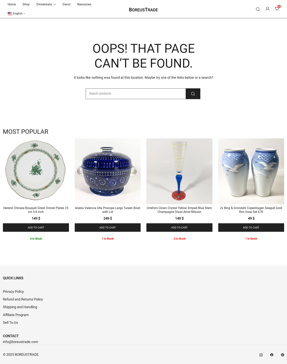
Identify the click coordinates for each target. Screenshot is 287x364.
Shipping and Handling (20, 307)
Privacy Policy (13, 292)
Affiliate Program (16, 315)
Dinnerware (44, 4)
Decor (66, 4)
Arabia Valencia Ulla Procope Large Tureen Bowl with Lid (107, 209)
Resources (84, 4)
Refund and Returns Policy (23, 299)
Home (12, 4)
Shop (26, 4)
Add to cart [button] (36, 227)
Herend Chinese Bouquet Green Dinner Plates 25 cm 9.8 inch (35, 209)
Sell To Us (10, 322)
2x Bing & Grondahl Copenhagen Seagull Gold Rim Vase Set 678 (251, 209)
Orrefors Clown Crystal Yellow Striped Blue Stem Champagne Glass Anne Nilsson (179, 209)
